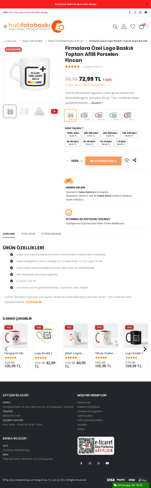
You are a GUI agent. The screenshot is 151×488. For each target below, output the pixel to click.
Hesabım (82, 424)
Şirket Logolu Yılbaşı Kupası (83, 353)
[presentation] (6, 349)
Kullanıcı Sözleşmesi (88, 406)
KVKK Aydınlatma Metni (90, 420)
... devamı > (96, 103)
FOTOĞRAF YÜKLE (103, 161)
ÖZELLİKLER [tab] (28, 233)
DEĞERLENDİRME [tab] (51, 233)
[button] (115, 27)
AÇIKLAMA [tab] (9, 233)
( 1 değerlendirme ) (92, 67)
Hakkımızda (84, 402)
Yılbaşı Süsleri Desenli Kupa (113, 353)
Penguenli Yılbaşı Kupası (20, 353)
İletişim (81, 429)
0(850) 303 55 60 (11, 415)
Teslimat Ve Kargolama (90, 411)
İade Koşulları (85, 415)
